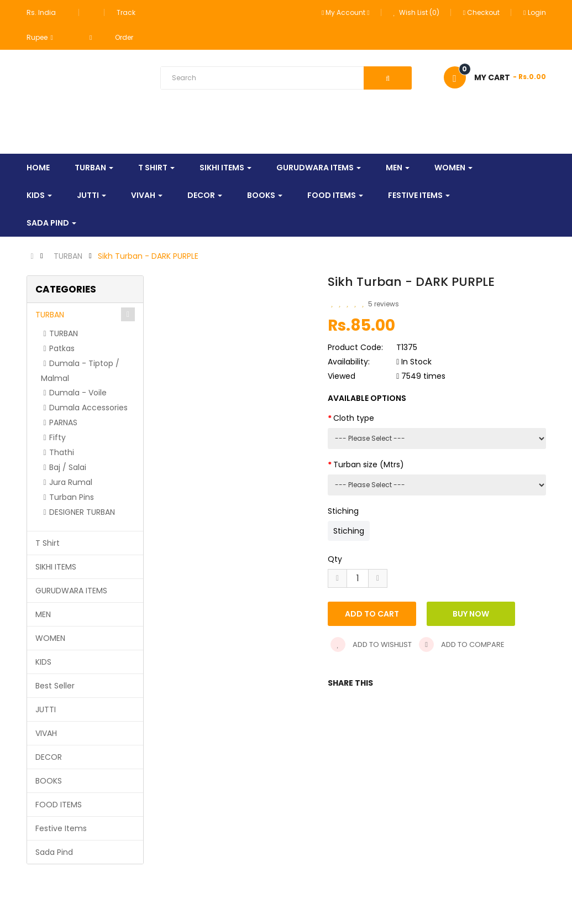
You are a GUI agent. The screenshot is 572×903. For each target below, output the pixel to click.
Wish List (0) (416, 12)
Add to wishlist (371, 644)
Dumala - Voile (78, 392)
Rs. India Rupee (41, 25)
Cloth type (353, 418)
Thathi (61, 452)
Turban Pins (71, 497)
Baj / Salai (67, 467)
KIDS (43, 661)
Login (534, 12)
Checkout (481, 12)
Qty (335, 559)
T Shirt (47, 543)
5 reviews (383, 304)
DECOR (48, 757)
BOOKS (48, 780)
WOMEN (50, 638)
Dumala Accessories (88, 407)
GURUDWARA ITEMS (71, 590)
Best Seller (55, 685)
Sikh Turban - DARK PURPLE (148, 256)
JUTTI (45, 709)
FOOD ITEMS (58, 804)
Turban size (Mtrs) (368, 464)
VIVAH (46, 733)
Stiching (343, 510)
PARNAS (63, 422)
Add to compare (462, 644)
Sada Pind (54, 852)
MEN (43, 614)
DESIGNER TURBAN (82, 512)
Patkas (62, 348)
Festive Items (61, 828)
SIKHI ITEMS (55, 566)
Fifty (57, 437)
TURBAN (68, 256)
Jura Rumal (70, 482)
